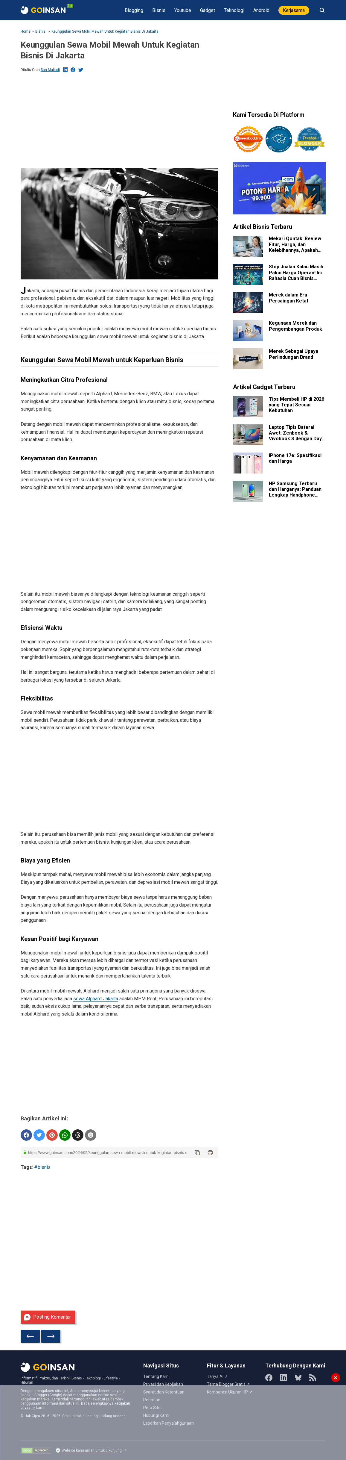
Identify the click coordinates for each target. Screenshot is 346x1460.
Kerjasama (294, 10)
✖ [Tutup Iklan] (335, 1377)
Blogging (134, 10)
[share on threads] (77, 1135)
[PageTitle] (43, 10)
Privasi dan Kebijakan (163, 1384)
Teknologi (234, 10)
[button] (197, 1152)
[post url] (105, 1152)
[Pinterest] (52, 1135)
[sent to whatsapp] (65, 1135)
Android (261, 10)
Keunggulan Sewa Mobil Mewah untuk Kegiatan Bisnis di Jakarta (104, 31)
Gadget (207, 10)
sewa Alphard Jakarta (95, 998)
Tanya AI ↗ (217, 1376)
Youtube (182, 10)
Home (26, 31)
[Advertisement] (119, 120)
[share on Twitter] (39, 1135)
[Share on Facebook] (26, 1135)
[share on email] (90, 1135)
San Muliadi (50, 70)
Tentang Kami (156, 1376)
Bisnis (158, 10)
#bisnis (42, 1167)
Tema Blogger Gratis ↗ (228, 1384)
